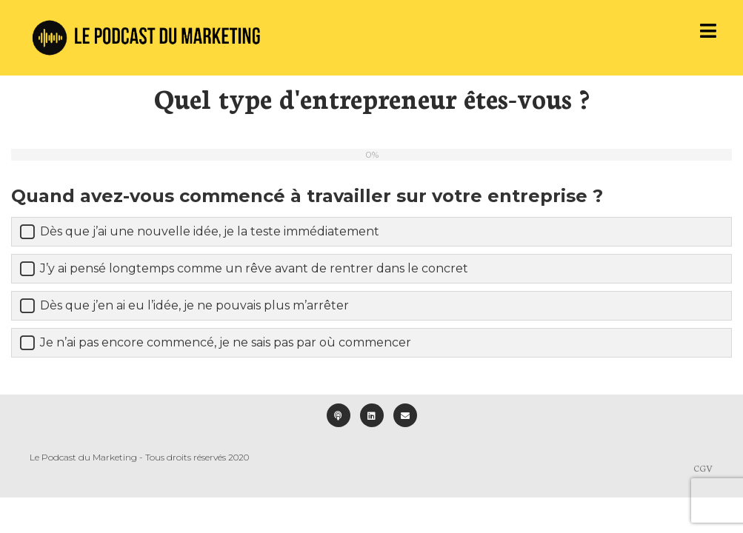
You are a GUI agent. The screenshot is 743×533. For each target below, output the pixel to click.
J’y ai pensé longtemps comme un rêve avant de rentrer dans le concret (254, 268)
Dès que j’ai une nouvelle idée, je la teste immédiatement (209, 231)
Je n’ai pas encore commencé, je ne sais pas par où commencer (225, 342)
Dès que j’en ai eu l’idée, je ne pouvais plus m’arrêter (194, 305)
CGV (703, 467)
